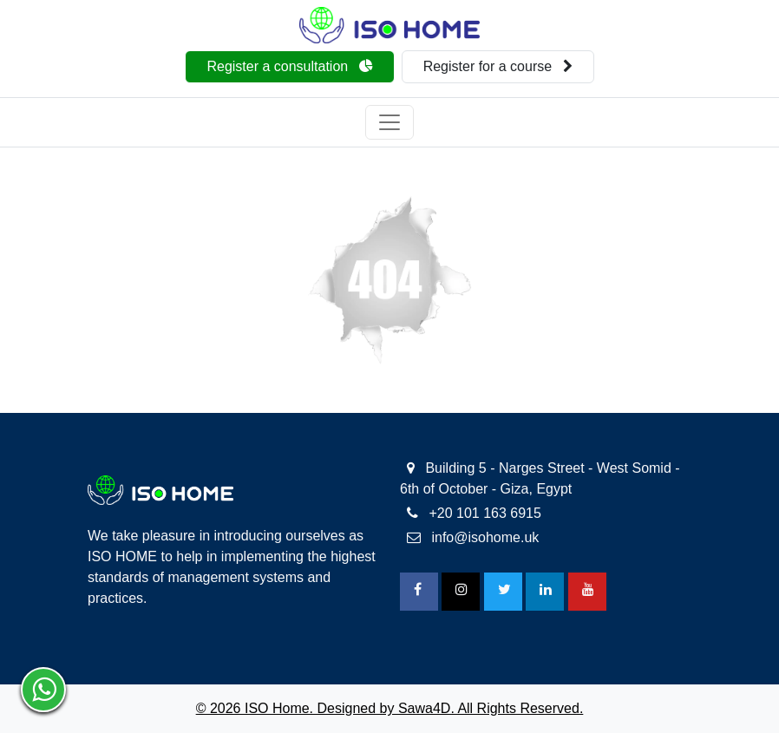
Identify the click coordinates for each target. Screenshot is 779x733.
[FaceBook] (419, 592)
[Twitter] (503, 592)
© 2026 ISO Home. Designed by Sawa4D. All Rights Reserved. (390, 708)
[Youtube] (587, 592)
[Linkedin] (545, 592)
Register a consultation (289, 66)
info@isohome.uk (473, 537)
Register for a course (498, 66)
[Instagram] (461, 592)
